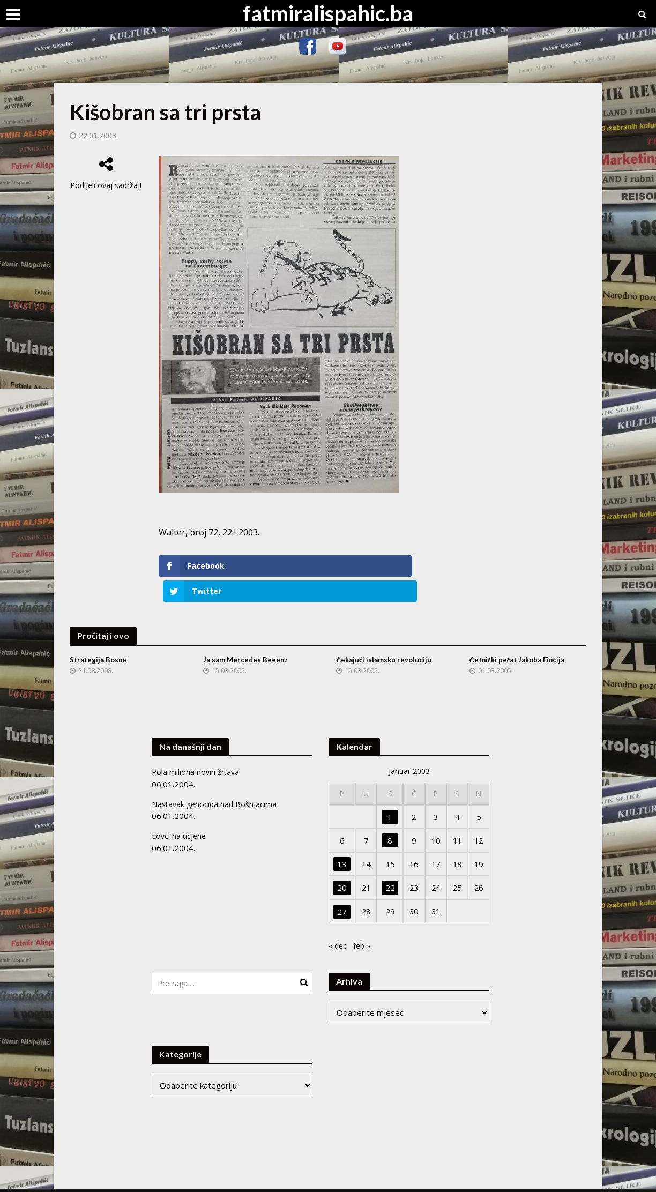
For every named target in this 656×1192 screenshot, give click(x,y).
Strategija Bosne (100, 634)
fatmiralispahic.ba (328, 13)
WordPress (262, 1179)
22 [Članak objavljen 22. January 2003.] (388, 863)
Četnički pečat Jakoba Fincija (520, 634)
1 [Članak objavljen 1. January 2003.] (388, 792)
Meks (186, 1179)
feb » (364, 920)
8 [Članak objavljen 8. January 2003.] (388, 815)
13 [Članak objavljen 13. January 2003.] (341, 839)
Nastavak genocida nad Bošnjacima (216, 778)
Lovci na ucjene (179, 810)
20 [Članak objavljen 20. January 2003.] (341, 863)
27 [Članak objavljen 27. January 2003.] (341, 886)
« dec (338, 920)
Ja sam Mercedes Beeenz (247, 634)
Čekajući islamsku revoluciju (386, 634)
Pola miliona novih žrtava (197, 747)
